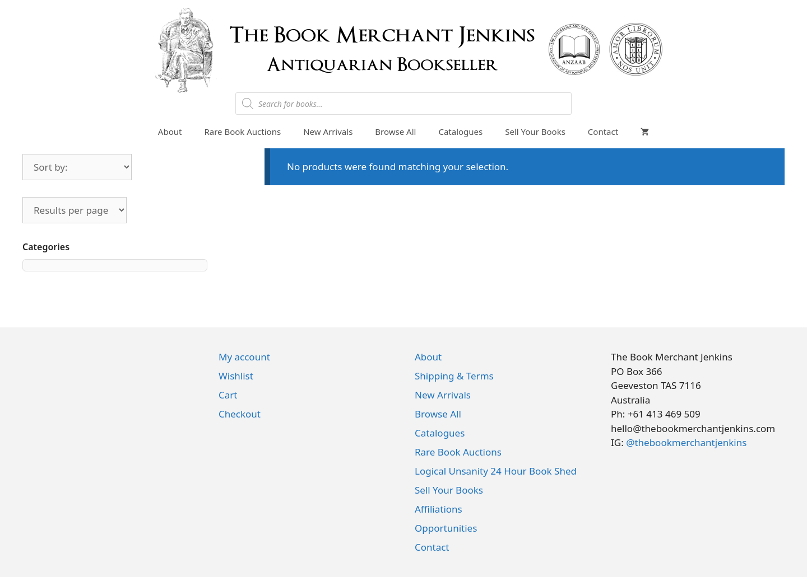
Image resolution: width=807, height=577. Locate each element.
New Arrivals (328, 131)
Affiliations (438, 509)
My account (244, 356)
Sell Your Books (535, 131)
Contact (603, 131)
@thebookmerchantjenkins (686, 442)
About (170, 131)
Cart (228, 394)
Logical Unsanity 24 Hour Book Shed (496, 471)
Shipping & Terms (454, 375)
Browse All (395, 131)
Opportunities (446, 528)
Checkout (240, 413)
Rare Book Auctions (242, 131)
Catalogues (460, 131)
